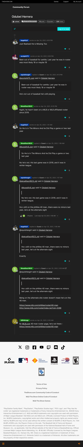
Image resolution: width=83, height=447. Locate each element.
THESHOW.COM (7, 1)
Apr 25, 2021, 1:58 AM (52, 227)
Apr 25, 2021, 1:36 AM (56, 143)
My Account (77, 1)
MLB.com (26, 324)
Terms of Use (41, 384)
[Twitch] (49, 347)
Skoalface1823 (26, 106)
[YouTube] (41, 347)
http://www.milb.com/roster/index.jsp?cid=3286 (40, 308)
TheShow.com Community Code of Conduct (41, 392)
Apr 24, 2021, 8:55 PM (45, 40)
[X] (20, 347)
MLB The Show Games (41, 401)
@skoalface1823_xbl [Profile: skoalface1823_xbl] (28, 181)
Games (56, 1)
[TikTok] (63, 347)
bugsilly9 (24, 40)
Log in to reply (63, 29)
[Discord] (56, 347)
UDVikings (24, 320)
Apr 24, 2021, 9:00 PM (46, 56)
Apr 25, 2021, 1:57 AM (54, 178)
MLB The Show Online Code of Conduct (41, 397)
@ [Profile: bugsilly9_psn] (26, 147)
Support (65, 1)
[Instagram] (27, 347)
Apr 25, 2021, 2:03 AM (56, 268)
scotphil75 (25, 56)
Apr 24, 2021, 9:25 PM (49, 106)
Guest (41, 75)
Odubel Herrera (47, 78)
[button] (3, 443)
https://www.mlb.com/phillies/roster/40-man (38, 305)
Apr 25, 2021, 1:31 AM (44, 125)
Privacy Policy (41, 388)
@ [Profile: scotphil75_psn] (26, 78)
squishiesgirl (25, 75)
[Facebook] (34, 347)
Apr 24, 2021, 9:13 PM (54, 75)
